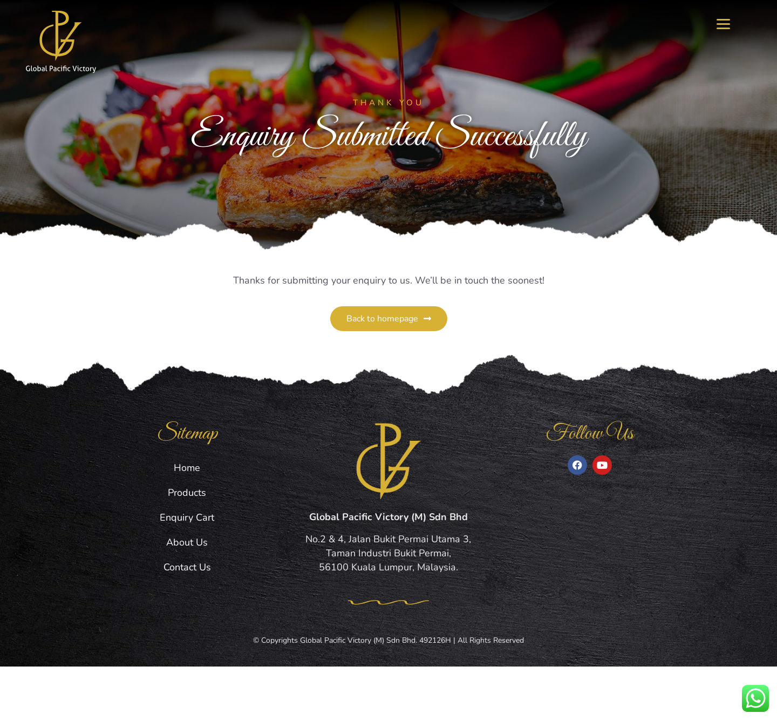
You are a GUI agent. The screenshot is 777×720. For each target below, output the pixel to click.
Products (187, 546)
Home (187, 521)
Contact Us (187, 620)
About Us (187, 595)
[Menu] (723, 23)
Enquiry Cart (187, 570)
